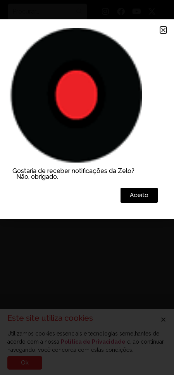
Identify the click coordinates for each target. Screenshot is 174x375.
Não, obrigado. (37, 176)
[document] (87, 187)
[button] (163, 30)
